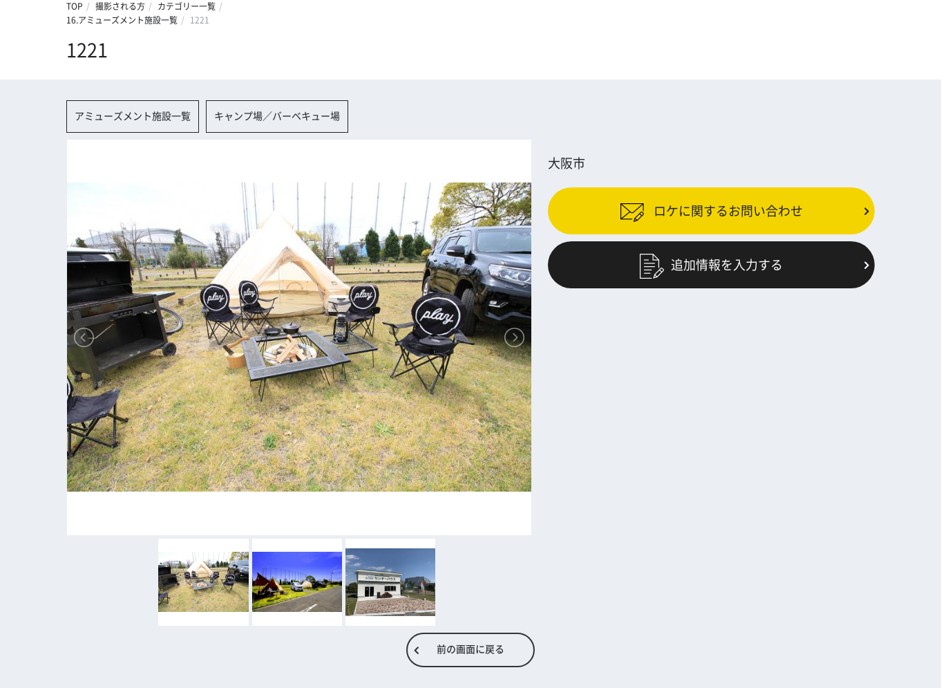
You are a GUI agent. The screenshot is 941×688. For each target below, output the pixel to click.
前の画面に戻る (470, 649)
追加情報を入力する (711, 265)
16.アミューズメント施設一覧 (122, 20)
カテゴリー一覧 (187, 6)
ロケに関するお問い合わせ (711, 210)
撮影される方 (120, 6)
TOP (74, 6)
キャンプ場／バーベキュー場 (277, 116)
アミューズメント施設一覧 (133, 116)
